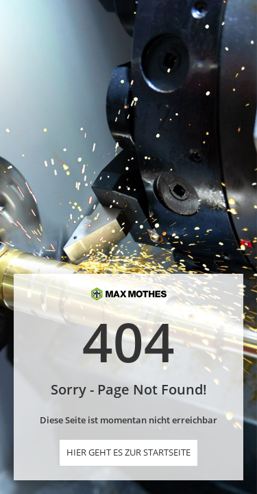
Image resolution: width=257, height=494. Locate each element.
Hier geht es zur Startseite (128, 452)
